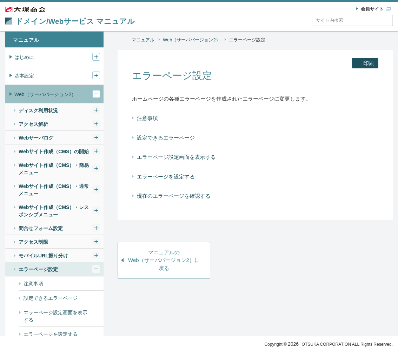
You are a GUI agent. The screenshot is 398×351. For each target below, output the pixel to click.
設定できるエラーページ (166, 138)
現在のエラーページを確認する (174, 196)
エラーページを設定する (166, 177)
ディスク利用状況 (38, 110)
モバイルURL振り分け (43, 255)
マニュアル (143, 39)
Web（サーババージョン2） (191, 39)
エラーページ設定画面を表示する (176, 157)
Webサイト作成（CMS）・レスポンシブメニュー (54, 210)
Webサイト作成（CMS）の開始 (54, 151)
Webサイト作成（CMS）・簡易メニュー (54, 168)
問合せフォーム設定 (41, 228)
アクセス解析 (33, 124)
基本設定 (24, 76)
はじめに (24, 57)
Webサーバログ (36, 138)
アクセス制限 (33, 242)
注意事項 (147, 118)
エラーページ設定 (247, 39)
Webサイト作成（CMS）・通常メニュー (54, 189)
